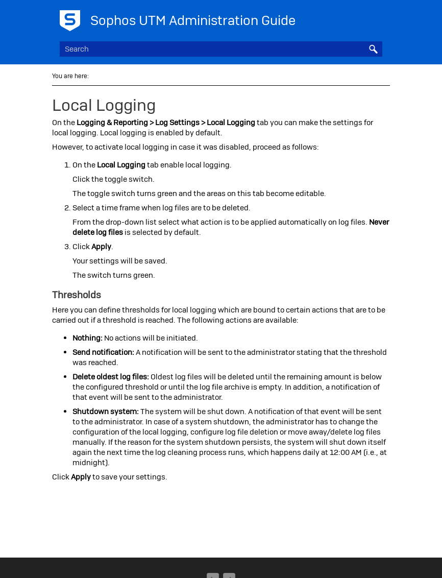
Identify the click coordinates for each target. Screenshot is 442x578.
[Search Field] (221, 49)
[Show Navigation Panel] (376, 18)
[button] (373, 49)
